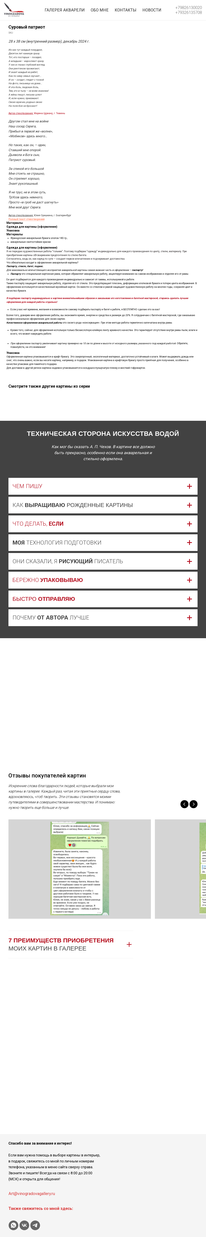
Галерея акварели (65, 10)
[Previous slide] (184, 804)
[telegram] (35, 1225)
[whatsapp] (13, 1225)
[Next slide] (194, 804)
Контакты (125, 10)
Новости (151, 10)
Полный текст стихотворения (119, 219)
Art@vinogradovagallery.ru (31, 1193)
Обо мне (100, 10)
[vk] (24, 1225)
